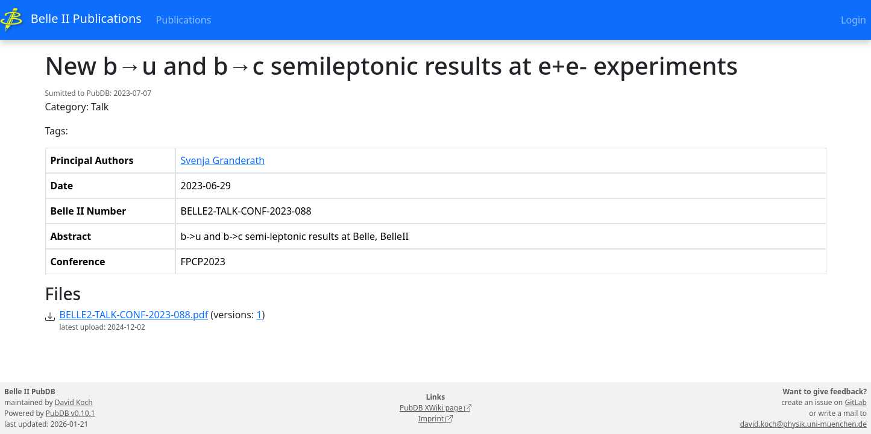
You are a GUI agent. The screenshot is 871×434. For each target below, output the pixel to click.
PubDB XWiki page (435, 408)
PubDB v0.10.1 (70, 413)
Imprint (435, 419)
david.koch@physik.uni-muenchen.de (803, 424)
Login (853, 20)
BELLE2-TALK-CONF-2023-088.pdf (134, 314)
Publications (183, 20)
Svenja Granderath (223, 160)
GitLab (855, 402)
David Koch (74, 402)
